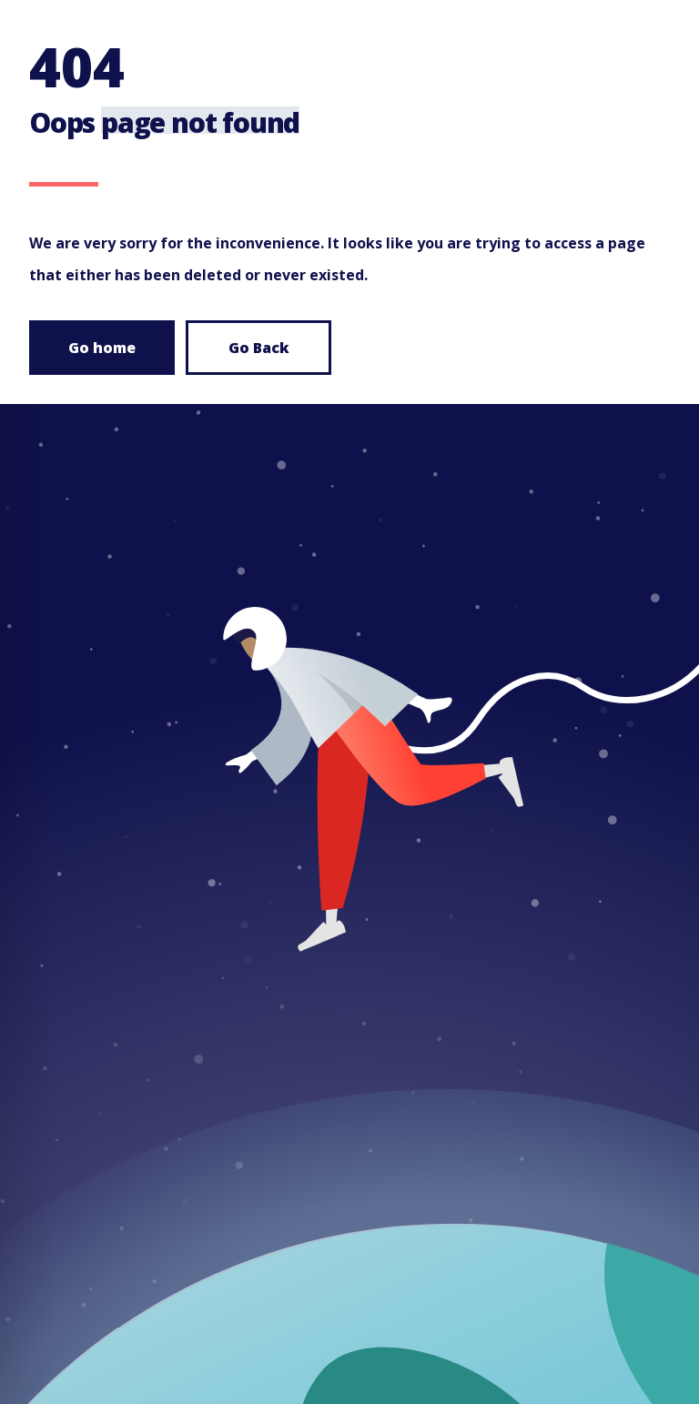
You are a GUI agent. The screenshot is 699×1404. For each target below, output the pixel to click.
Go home (102, 348)
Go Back (258, 348)
